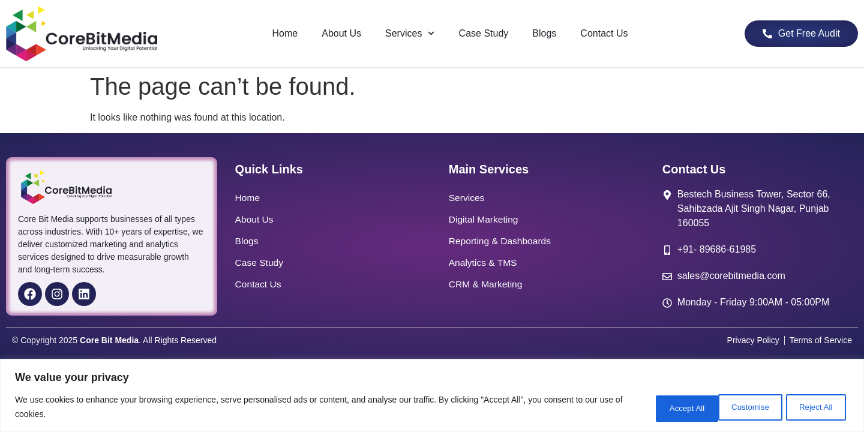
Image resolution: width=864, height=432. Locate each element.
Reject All (737, 407)
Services (410, 33)
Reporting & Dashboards (501, 241)
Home (285, 33)
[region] (432, 396)
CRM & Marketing (486, 284)
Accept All (813, 407)
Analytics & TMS (484, 262)
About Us (341, 33)
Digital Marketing (484, 219)
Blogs (544, 33)
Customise (660, 407)
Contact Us (604, 33)
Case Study (484, 33)
